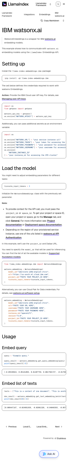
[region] (34, 144)
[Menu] (64, 4)
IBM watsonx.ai (59, 14)
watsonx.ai (50, 39)
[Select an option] (42, 4)
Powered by (54, 438)
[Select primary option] (50, 20)
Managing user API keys (14, 98)
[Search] (58, 4)
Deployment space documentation (43, 224)
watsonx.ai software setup (26, 293)
